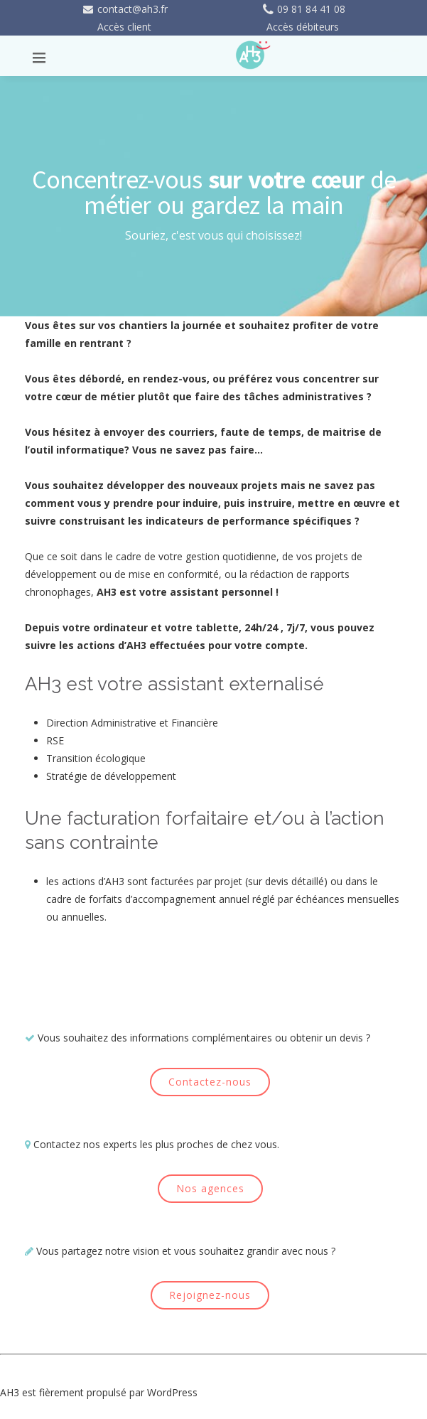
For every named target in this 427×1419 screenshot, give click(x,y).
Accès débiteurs (302, 26)
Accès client (124, 26)
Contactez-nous (210, 1081)
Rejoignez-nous (210, 1295)
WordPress (172, 1392)
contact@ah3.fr (125, 9)
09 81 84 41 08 (302, 9)
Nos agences (210, 1188)
